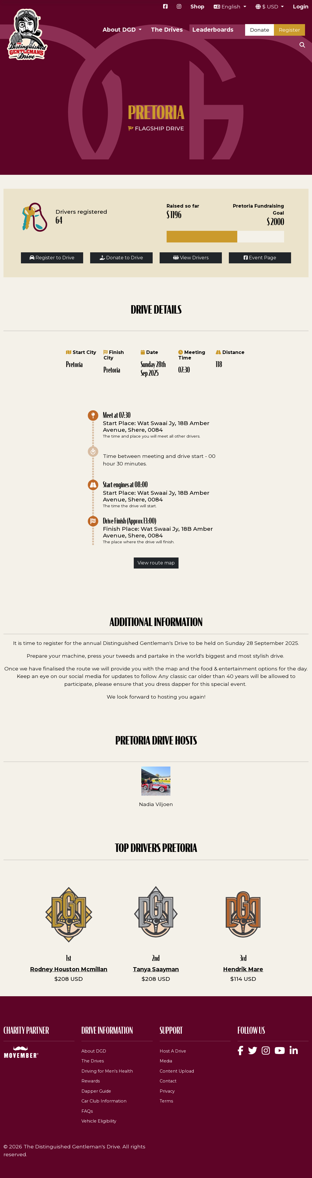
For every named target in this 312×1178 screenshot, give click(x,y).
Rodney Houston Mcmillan (68, 969)
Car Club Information (103, 1101)
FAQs (87, 1111)
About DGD (93, 1051)
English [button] (232, 6)
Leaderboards (212, 29)
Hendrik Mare (243, 969)
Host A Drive (173, 1051)
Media (166, 1061)
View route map (156, 563)
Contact (168, 1081)
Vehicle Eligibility (98, 1121)
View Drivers (190, 257)
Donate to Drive (121, 257)
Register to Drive (52, 257)
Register (289, 30)
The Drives (167, 29)
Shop (197, 6)
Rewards (90, 1081)
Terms (166, 1101)
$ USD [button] (271, 6)
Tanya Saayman (156, 969)
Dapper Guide (96, 1091)
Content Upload (177, 1071)
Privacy (167, 1091)
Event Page (260, 257)
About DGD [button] (120, 29)
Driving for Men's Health (107, 1071)
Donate (259, 30)
